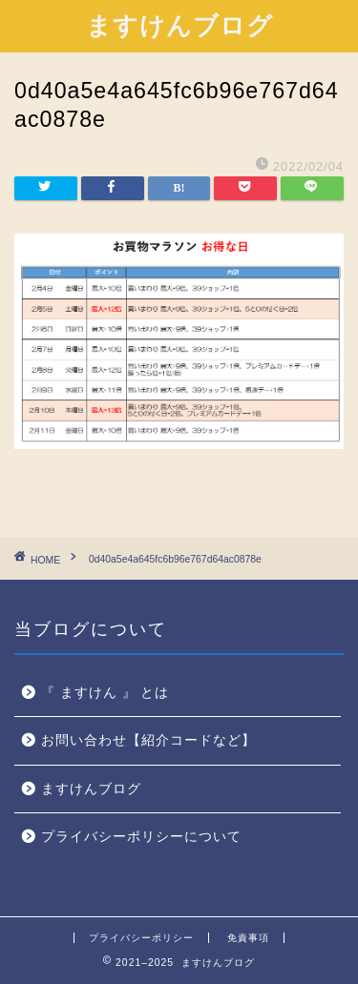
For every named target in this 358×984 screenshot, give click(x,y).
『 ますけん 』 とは (105, 693)
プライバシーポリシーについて (141, 837)
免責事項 (248, 938)
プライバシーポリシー (141, 938)
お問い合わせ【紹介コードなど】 (148, 740)
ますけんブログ (179, 25)
